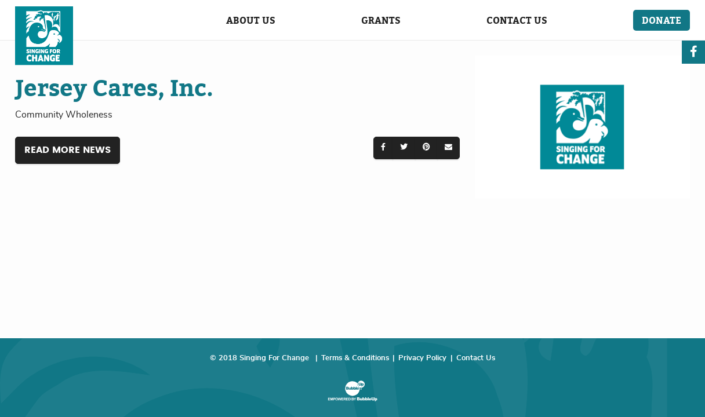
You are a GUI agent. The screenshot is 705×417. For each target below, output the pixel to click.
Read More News (67, 150)
